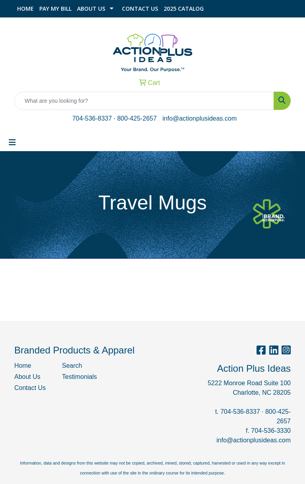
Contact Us (140, 8)
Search (72, 365)
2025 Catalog (184, 8)
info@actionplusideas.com (199, 118)
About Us (91, 8)
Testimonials (79, 376)
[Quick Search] (144, 101)
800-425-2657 (137, 118)
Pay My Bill (55, 8)
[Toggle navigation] (12, 142)
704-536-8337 (92, 118)
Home (25, 8)
